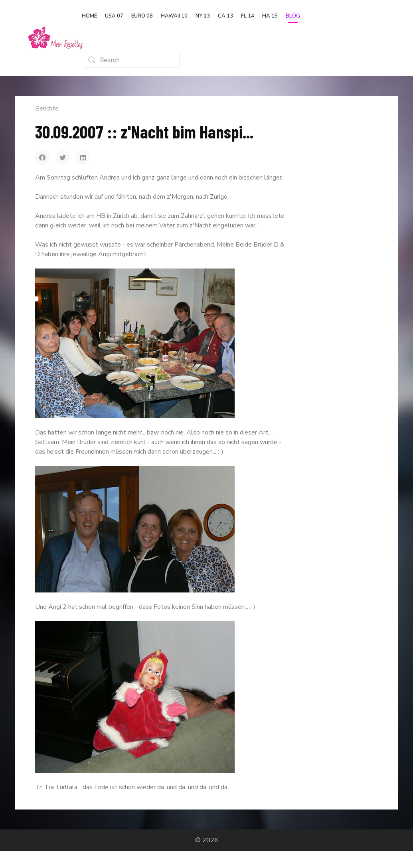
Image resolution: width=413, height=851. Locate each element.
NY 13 (203, 16)
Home (89, 16)
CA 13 (225, 16)
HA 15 (270, 16)
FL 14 (247, 16)
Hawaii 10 (174, 16)
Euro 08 (142, 16)
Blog (293, 16)
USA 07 (114, 16)
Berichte (47, 109)
